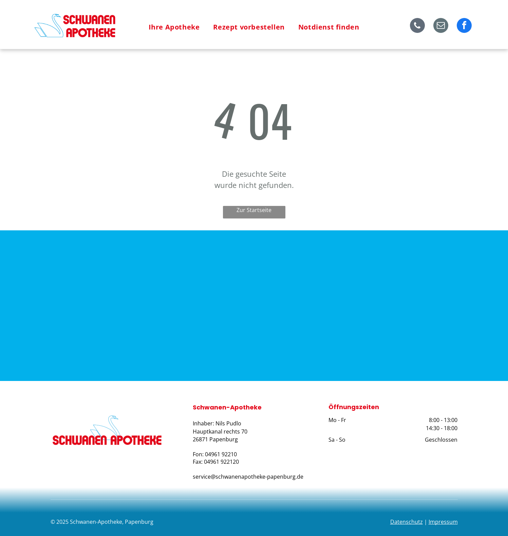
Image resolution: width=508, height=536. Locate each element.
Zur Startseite (254, 210)
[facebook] (464, 26)
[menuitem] (174, 27)
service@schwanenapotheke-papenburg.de (248, 476)
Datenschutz (406, 521)
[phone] (417, 26)
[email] (440, 26)
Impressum (443, 521)
